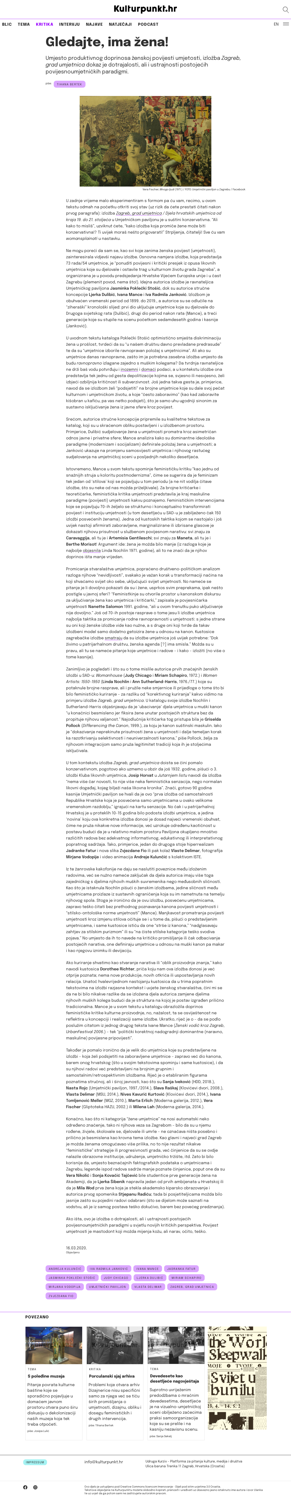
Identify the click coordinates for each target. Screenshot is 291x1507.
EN (276, 24)
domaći (148, 370)
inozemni (129, 370)
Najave (94, 25)
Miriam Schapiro (187, 1278)
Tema (24, 25)
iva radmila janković (109, 1269)
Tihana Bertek (69, 84)
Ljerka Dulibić (150, 1278)
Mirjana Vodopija (65, 1287)
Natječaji (120, 25)
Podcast (148, 25)
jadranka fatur (181, 1269)
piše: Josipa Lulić (38, 1431)
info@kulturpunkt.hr (103, 1462)
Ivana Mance (148, 1269)
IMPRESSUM (35, 1462)
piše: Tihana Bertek (101, 1425)
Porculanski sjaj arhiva (112, 1376)
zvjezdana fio (61, 1296)
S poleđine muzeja (46, 1376)
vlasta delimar (148, 1287)
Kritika (44, 25)
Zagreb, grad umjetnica (139, 213)
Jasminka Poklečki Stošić (72, 1278)
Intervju (69, 25)
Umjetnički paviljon (107, 1287)
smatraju (113, 638)
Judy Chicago (116, 1278)
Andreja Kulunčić (65, 1269)
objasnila (92, 551)
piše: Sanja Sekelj (161, 1436)
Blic (7, 25)
